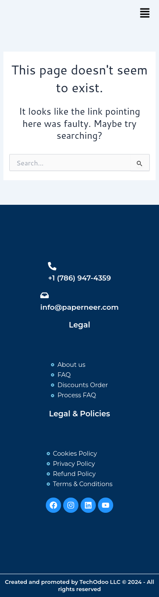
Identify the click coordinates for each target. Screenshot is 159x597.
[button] (144, 13)
